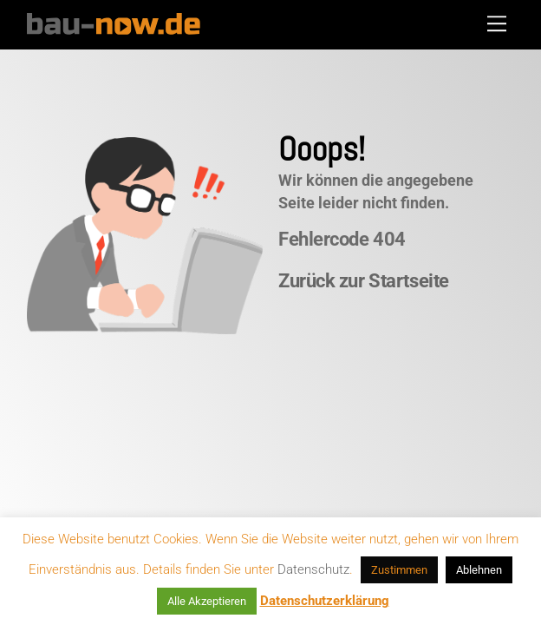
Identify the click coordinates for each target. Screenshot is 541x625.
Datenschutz (313, 569)
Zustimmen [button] (399, 569)
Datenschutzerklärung (324, 601)
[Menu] (496, 23)
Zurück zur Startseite (363, 281)
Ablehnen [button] (479, 569)
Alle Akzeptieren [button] (206, 601)
